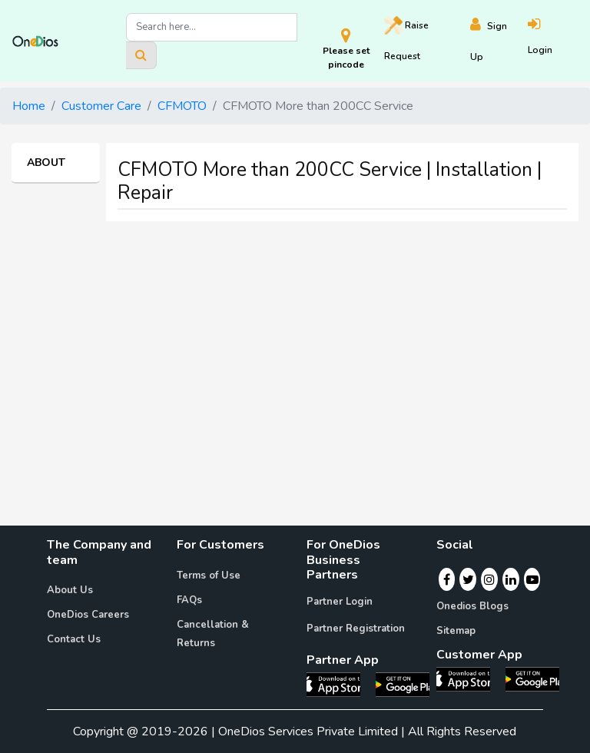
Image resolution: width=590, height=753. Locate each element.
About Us (70, 590)
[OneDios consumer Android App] (532, 678)
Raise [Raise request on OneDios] (406, 39)
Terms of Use (208, 575)
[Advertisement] (295, 341)
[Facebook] (446, 579)
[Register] (499, 41)
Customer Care (101, 106)
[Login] (553, 41)
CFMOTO (182, 106)
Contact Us (74, 639)
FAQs (189, 600)
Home (28, 106)
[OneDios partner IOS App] (340, 683)
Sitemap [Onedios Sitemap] (456, 631)
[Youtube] (532, 579)
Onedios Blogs (472, 606)
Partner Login (340, 602)
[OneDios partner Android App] (402, 683)
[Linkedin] (510, 579)
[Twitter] (468, 579)
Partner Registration (356, 628)
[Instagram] (489, 579)
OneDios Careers (88, 615)
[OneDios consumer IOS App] (469, 678)
